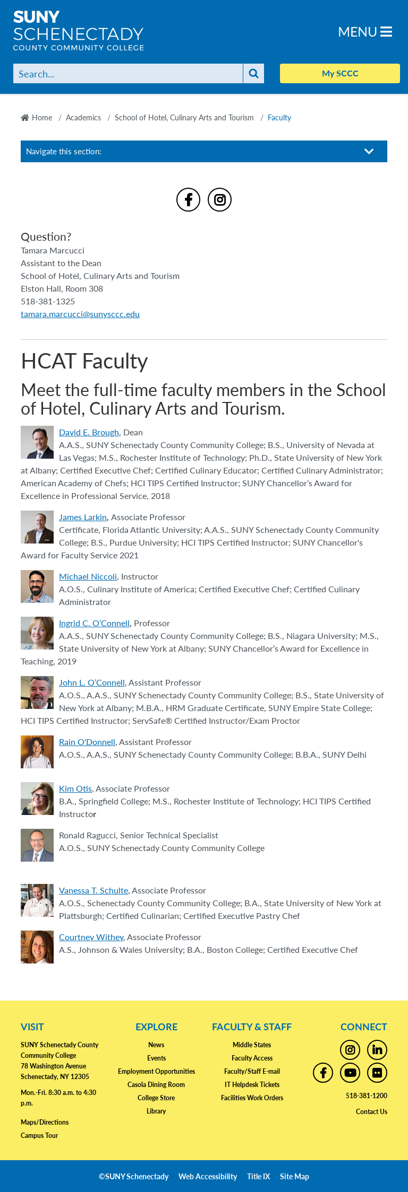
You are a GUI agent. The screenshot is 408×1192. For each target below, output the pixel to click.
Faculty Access (252, 1058)
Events (156, 1058)
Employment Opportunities (156, 1071)
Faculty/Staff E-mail (252, 1071)
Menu (365, 31)
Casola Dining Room (156, 1084)
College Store (156, 1097)
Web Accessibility (207, 1176)
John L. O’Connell (92, 682)
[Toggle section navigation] (369, 151)
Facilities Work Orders (252, 1097)
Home (42, 117)
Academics (83, 117)
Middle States (252, 1044)
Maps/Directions (45, 1122)
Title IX (258, 1176)
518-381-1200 (366, 1095)
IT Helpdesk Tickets (252, 1084)
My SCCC (340, 73)
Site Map (294, 1176)
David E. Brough (89, 432)
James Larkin (83, 517)
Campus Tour (39, 1135)
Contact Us (371, 1111)
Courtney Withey (91, 937)
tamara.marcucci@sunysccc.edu (80, 314)
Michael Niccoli (88, 576)
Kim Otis (75, 788)
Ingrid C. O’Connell (94, 623)
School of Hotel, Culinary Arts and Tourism (184, 117)
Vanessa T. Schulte (93, 890)
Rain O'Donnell (87, 741)
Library (156, 1111)
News (156, 1044)
